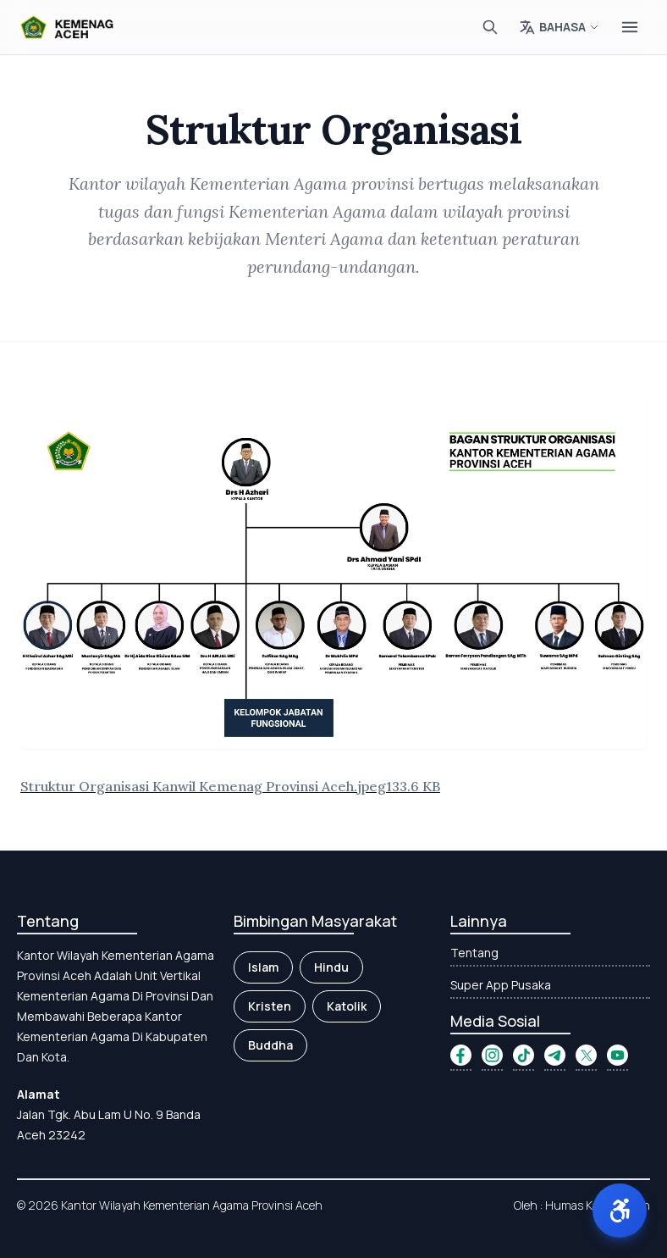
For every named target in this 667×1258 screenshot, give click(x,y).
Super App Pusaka (500, 985)
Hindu (331, 967)
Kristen (269, 1006)
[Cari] (490, 27)
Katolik (347, 1006)
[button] (620, 1210)
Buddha (270, 1045)
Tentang (474, 953)
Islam (263, 967)
